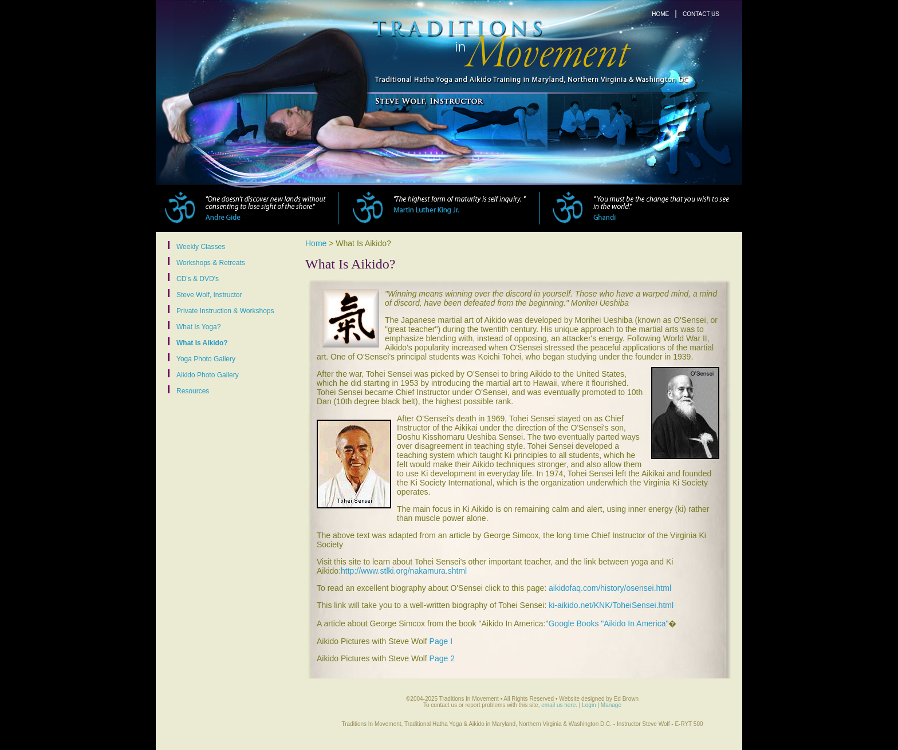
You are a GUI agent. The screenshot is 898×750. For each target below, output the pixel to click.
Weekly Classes (200, 246)
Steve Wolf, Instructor (209, 294)
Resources (192, 390)
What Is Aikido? (202, 342)
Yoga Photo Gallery (205, 358)
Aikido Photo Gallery (207, 374)
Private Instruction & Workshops (225, 310)
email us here (558, 705)
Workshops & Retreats (210, 262)
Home (315, 243)
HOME (660, 14)
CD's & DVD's (197, 278)
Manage (611, 705)
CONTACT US (701, 14)
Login (589, 705)
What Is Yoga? (198, 326)
